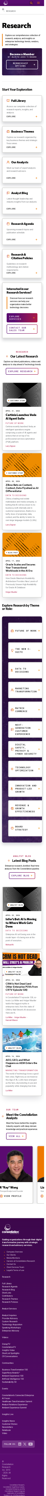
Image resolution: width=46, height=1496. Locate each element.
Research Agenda (9, 1286)
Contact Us (11, 1264)
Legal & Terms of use (15, 1270)
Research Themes (10, 1299)
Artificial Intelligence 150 (13, 1379)
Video (4, 1433)
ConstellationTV (9, 1347)
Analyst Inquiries (9, 1315)
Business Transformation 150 (15, 1369)
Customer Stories (9, 1424)
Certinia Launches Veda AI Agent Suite (21, 416)
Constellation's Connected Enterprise (18, 1395)
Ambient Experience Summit (14, 1407)
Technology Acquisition (12, 1324)
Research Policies (10, 1302)
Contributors (7, 1296)
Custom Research (10, 1321)
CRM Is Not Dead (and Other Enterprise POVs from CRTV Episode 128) (22, 986)
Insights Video (8, 1350)
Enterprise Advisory (10, 1330)
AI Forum (6, 1398)
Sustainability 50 (9, 1382)
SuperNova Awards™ (11, 1373)
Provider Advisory (10, 1318)
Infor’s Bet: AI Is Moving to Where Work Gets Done (21, 922)
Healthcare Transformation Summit (17, 1401)
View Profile (16, 1196)
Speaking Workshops (11, 1327)
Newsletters (7, 1427)
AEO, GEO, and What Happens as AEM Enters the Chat (21, 1062)
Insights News (8, 1421)
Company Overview (15, 1252)
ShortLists (6, 1293)
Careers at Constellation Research (21, 1261)
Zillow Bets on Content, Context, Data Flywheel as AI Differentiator (22, 487)
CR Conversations (10, 1356)
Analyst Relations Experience (14, 1404)
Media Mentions (13, 1258)
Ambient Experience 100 (12, 1376)
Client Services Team (15, 1267)
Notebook (6, 1430)
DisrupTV (6, 1344)
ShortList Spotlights (10, 1353)
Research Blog (8, 1289)
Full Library (7, 1283)
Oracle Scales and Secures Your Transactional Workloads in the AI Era (20, 567)
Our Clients (11, 1255)
